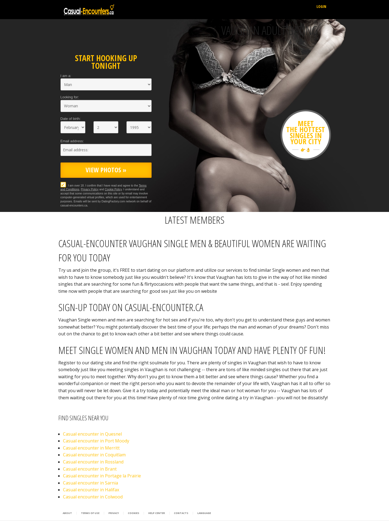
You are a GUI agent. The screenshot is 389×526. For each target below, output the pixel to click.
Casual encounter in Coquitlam (94, 455)
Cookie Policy (113, 189)
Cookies (133, 513)
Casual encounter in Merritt (91, 448)
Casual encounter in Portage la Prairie (102, 476)
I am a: (66, 76)
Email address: (72, 141)
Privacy (113, 513)
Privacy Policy (90, 189)
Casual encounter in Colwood (93, 497)
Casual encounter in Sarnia (90, 483)
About (67, 513)
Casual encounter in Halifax (91, 490)
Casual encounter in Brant (90, 469)
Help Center (156, 513)
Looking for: (70, 97)
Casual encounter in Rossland (93, 462)
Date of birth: (71, 119)
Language (204, 513)
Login (321, 6)
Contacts (181, 513)
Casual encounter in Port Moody (96, 441)
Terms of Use (90, 513)
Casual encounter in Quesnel (92, 434)
